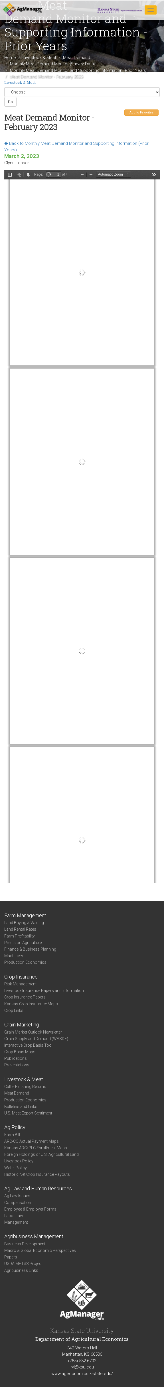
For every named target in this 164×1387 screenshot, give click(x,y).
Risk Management (20, 984)
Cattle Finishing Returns (25, 1086)
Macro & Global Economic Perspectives (40, 1250)
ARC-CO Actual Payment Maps (31, 1141)
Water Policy (15, 1168)
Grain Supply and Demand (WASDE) (36, 1038)
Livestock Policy (18, 1161)
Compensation (17, 1202)
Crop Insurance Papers (25, 997)
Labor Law (13, 1215)
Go (10, 101)
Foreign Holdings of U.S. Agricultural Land (41, 1154)
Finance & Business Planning (30, 949)
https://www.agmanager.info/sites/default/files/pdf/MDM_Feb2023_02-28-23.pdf (82, 526)
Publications (15, 1058)
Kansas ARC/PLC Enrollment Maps (35, 1148)
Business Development (24, 1244)
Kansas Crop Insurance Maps (31, 1004)
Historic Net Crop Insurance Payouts (37, 1174)
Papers (10, 1257)
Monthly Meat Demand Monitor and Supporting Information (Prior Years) (78, 70)
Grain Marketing (21, 1025)
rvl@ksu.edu (82, 1367)
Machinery (13, 955)
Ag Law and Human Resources (38, 1188)
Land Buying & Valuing (24, 922)
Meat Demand (76, 57)
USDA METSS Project (23, 1263)
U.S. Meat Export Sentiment (28, 1113)
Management (16, 1222)
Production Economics (25, 962)
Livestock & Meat (39, 57)
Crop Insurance (21, 977)
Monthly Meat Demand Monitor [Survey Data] (52, 64)
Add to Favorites (141, 112)
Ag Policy (14, 1127)
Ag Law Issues (17, 1195)
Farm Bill (12, 1134)
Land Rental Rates (20, 929)
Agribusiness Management (33, 1236)
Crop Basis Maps (19, 1052)
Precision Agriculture (23, 942)
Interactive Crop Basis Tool (28, 1045)
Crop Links (13, 1010)
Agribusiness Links (21, 1270)
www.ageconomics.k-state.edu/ (82, 1373)
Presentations (16, 1065)
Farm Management (25, 915)
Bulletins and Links (20, 1106)
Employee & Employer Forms (30, 1209)
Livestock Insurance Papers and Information (44, 990)
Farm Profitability (19, 936)
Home (10, 57)
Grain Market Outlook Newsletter (33, 1032)
